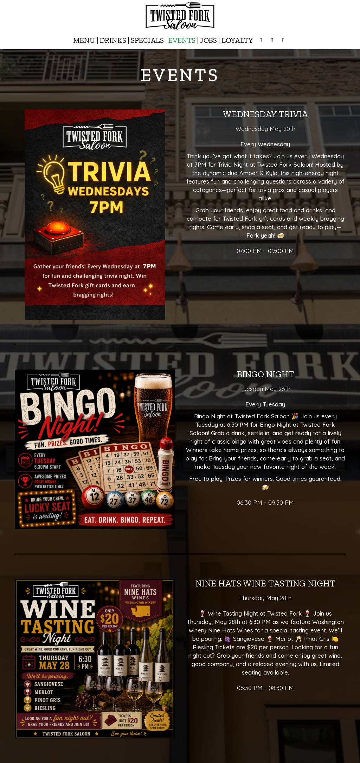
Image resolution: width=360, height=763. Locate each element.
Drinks (113, 40)
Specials (147, 40)
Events (181, 40)
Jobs (208, 40)
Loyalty (237, 40)
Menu (84, 40)
